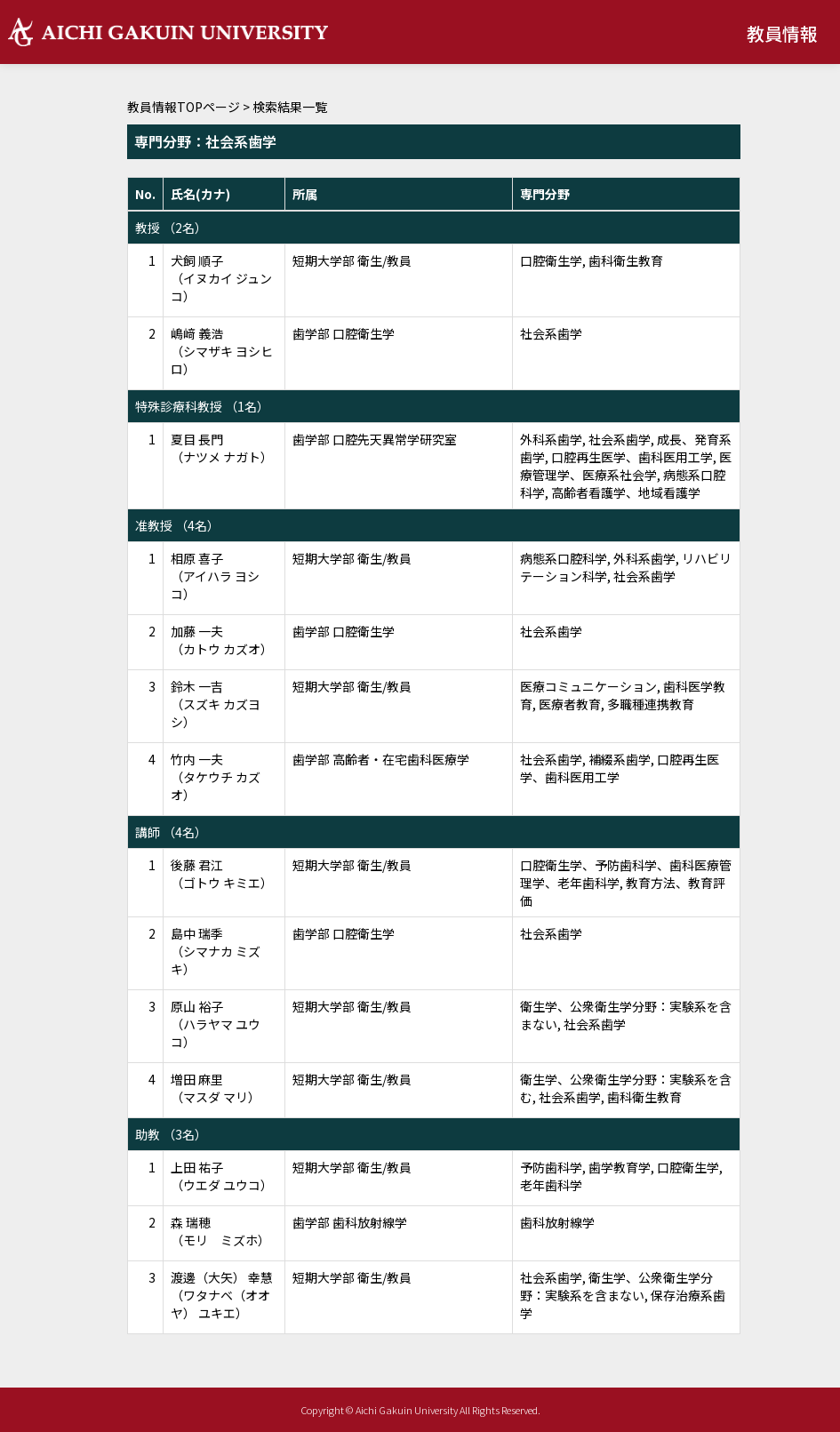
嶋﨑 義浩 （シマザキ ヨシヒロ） (222, 351)
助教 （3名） (171, 1134)
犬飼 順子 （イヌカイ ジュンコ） (221, 278)
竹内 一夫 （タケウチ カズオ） (215, 777)
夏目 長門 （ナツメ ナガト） (222, 448)
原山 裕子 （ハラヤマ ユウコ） (215, 1024)
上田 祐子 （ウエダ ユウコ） (222, 1176)
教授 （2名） (171, 227)
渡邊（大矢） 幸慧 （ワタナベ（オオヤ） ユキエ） (222, 1295)
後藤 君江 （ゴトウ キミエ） (222, 874)
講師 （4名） (171, 832)
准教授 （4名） (177, 525)
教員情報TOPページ (183, 107)
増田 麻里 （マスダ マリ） (215, 1088)
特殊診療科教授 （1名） (202, 406)
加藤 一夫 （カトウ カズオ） (222, 640)
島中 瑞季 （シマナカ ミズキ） (215, 951)
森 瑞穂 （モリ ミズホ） (220, 1231)
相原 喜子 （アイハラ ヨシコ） (215, 576)
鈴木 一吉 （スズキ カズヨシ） (215, 704)
